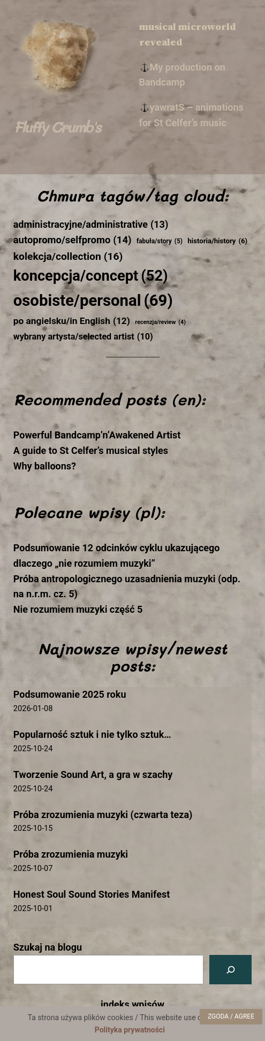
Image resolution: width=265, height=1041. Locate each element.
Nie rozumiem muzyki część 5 (78, 609)
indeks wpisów (132, 1004)
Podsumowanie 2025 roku (69, 694)
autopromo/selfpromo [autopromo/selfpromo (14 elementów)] (72, 241)
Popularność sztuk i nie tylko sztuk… (92, 734)
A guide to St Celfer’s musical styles (90, 450)
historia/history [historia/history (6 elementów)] (217, 241)
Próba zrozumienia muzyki (70, 854)
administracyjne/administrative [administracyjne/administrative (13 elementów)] (90, 225)
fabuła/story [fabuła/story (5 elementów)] (160, 241)
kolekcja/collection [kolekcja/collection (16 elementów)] (68, 257)
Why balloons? (44, 466)
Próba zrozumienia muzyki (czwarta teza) (103, 814)
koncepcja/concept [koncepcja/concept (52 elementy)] (90, 276)
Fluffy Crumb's (56, 126)
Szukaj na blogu (47, 947)
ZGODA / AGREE (231, 1016)
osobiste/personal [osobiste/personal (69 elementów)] (93, 300)
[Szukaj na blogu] (230, 969)
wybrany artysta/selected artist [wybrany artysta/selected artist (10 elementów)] (83, 337)
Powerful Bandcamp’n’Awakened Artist (97, 435)
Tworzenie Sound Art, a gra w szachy (93, 774)
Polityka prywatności (130, 1029)
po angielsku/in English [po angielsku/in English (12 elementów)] (71, 321)
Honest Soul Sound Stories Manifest (91, 894)
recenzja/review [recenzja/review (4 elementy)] (160, 322)
